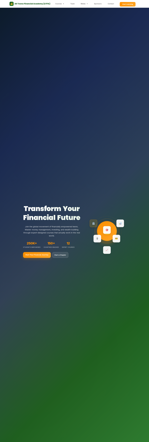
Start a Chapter (62, 255)
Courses (62, 4)
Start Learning (125, 4)
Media (84, 4)
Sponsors (97, 4)
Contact (108, 4)
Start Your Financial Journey (37, 255)
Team (74, 4)
